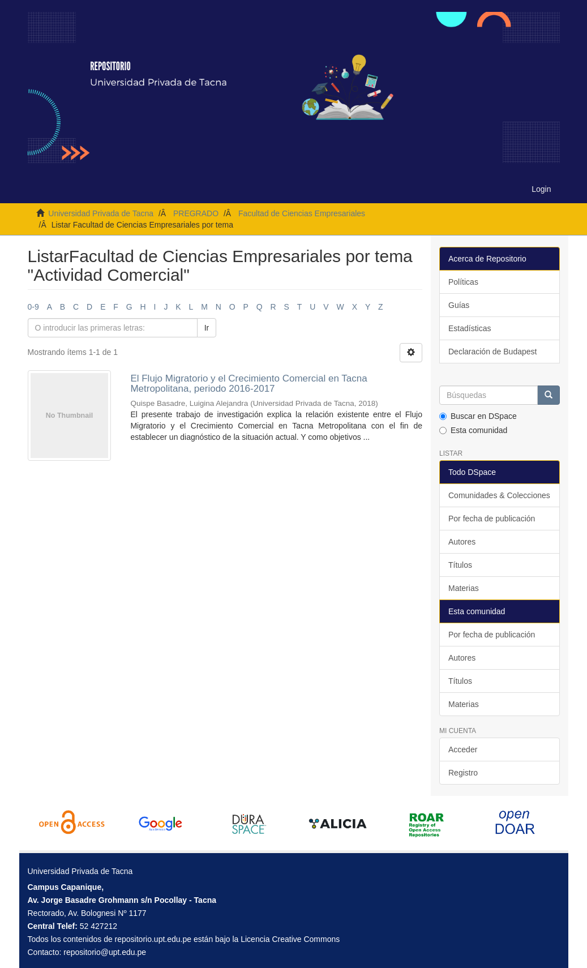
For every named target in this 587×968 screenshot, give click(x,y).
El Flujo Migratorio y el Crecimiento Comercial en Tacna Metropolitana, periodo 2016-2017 (248, 384)
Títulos (460, 564)
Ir (206, 327)
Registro (463, 772)
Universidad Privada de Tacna (100, 213)
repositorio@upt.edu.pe (104, 952)
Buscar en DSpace (478, 416)
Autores (461, 541)
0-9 (33, 306)
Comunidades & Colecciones (499, 495)
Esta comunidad (473, 430)
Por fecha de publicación (491, 518)
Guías (458, 305)
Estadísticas (469, 328)
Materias (463, 588)
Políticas (463, 281)
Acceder (462, 749)
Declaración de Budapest (492, 351)
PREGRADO (195, 213)
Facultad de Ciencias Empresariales (301, 213)
